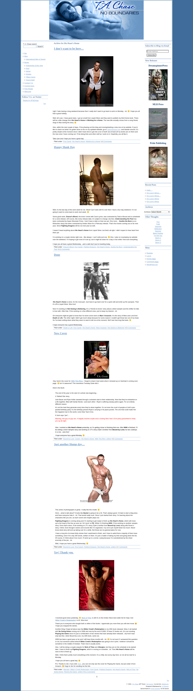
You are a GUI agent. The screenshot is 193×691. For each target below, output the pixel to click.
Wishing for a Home (93, 141)
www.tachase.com (113, 129)
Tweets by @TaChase (31, 100)
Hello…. (150, 190)
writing (108, 439)
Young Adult (30, 80)
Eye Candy (67, 141)
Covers (77, 439)
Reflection (158, 229)
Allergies (66, 669)
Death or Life (68, 328)
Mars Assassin (101, 328)
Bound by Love (68, 439)
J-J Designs (165, 686)
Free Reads (28, 89)
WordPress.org (152, 265)
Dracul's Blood (68, 247)
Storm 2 (158, 240)
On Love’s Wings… (154, 193)
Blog (26, 56)
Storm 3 (158, 242)
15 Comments (64, 249)
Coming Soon (29, 86)
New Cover (60, 333)
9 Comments (131, 328)
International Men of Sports (36, 59)
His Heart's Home (78, 141)
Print (27, 68)
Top (44, 103)
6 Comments (118, 439)
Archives (147, 212)
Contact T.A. (28, 83)
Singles (28, 74)
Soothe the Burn (116, 247)
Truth (158, 224)
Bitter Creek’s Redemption (66, 620)
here (79, 664)
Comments (153, 262)
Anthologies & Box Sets (34, 66)
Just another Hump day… (69, 444)
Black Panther (158, 233)
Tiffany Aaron (31, 77)
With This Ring (100, 439)
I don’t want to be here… (69, 48)
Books (26, 62)
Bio (25, 53)
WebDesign (165, 684)
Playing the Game (70, 672)
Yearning (158, 226)
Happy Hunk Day (64, 147)
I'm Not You (158, 236)
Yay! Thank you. (64, 552)
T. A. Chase (135, 684)
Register (150, 253)
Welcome (27, 92)
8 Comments (107, 141)
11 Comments (90, 672)
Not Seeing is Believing (116, 328)
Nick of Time (86, 618)
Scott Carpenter (155, 688)
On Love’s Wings (153, 199)
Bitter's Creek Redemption (80, 669)
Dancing (158, 231)
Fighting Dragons (90, 247)
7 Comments (122, 547)
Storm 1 (158, 238)
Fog (158, 222)
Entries (151, 259)
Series (28, 71)
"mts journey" (150, 684)
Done (57, 254)
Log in (149, 256)
